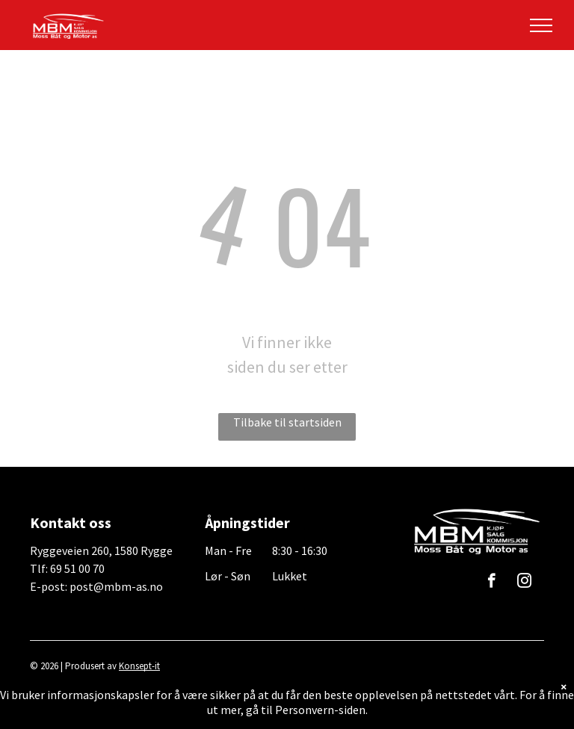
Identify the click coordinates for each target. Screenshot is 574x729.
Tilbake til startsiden (287, 422)
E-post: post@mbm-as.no (96, 586)
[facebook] (491, 582)
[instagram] (524, 582)
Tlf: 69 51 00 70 (67, 568)
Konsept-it (139, 666)
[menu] (541, 25)
